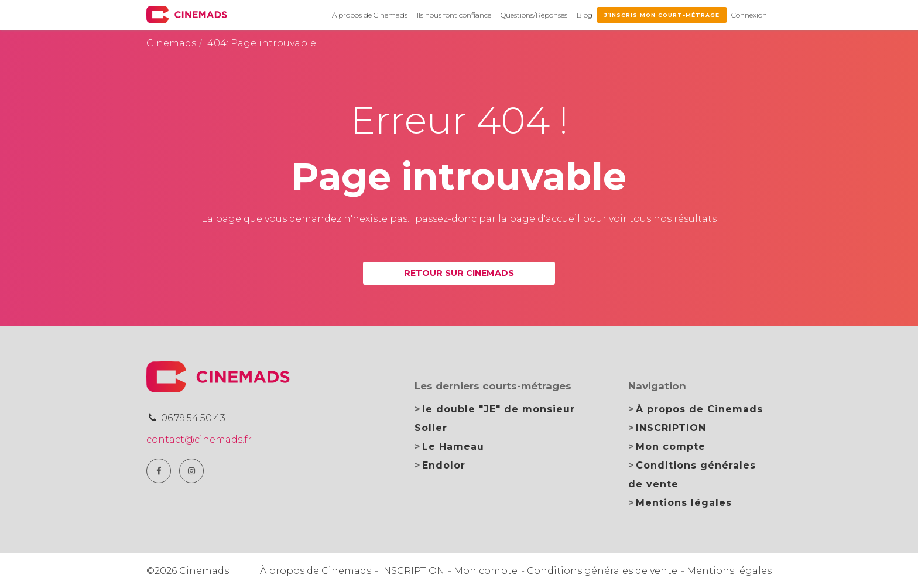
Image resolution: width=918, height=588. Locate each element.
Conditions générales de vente (602, 570)
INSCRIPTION (671, 427)
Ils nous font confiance (454, 15)
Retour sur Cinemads (459, 273)
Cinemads (171, 43)
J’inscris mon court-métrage (662, 15)
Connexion (749, 15)
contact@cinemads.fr (199, 439)
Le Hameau (453, 446)
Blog (584, 15)
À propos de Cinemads (369, 15)
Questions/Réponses (534, 15)
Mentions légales (684, 502)
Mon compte (670, 446)
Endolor (443, 465)
